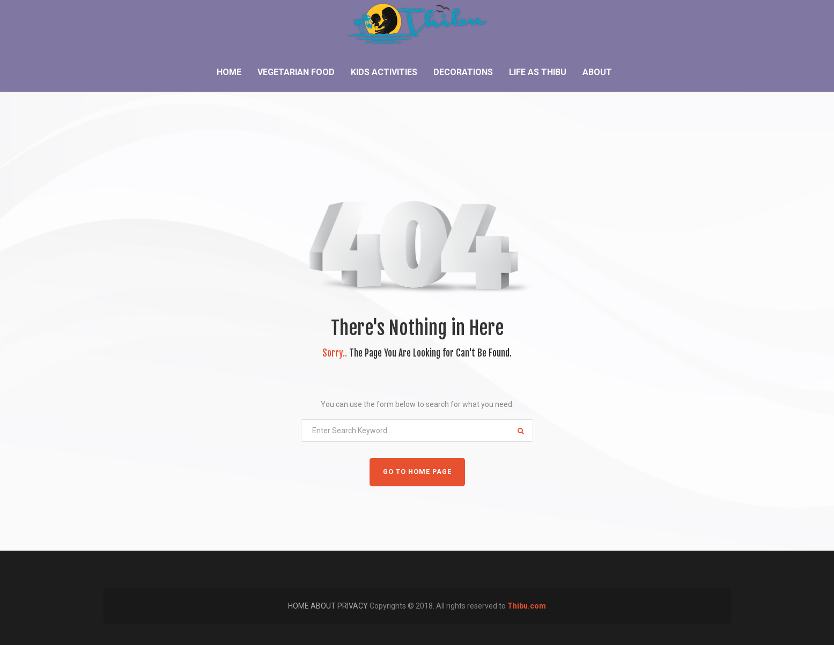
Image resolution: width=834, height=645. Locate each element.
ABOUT (324, 606)
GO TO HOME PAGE (417, 472)
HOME (299, 606)
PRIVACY (353, 606)
